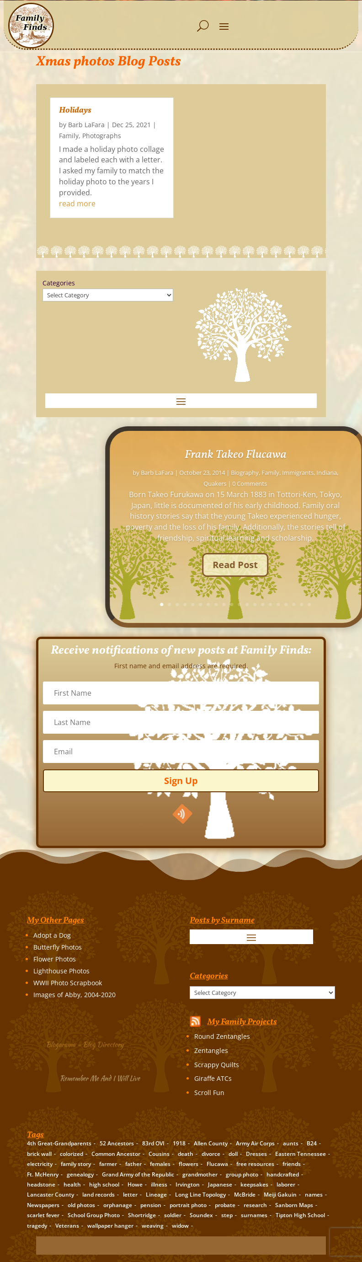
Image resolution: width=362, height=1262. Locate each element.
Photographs (101, 135)
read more (77, 204)
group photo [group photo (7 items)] (242, 1174)
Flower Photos (54, 959)
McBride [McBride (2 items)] (245, 1194)
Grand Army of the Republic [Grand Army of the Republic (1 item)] (138, 1174)
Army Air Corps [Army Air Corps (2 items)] (255, 1143)
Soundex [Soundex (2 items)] (201, 1215)
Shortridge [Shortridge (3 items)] (142, 1215)
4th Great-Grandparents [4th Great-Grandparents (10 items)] (59, 1143)
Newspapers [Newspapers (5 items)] (43, 1205)
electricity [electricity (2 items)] (40, 1164)
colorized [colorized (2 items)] (71, 1154)
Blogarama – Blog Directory (89, 1043)
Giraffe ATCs (213, 1078)
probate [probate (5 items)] (225, 1205)
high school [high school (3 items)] (104, 1184)
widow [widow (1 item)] (180, 1226)
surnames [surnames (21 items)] (254, 1215)
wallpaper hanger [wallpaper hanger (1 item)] (110, 1226)
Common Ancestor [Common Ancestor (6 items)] (115, 1154)
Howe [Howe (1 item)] (135, 1184)
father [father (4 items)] (133, 1164)
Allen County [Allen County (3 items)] (211, 1143)
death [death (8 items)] (185, 1154)
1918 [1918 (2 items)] (179, 1143)
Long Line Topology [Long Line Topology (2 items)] (200, 1194)
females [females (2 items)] (160, 1164)
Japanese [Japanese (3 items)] (220, 1184)
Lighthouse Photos (61, 971)
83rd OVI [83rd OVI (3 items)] (153, 1143)
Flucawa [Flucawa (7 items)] (217, 1164)
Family (69, 135)
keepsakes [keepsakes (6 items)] (254, 1184)
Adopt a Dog (52, 935)
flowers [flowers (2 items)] (188, 1164)
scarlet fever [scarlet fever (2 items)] (43, 1215)
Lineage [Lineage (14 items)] (156, 1194)
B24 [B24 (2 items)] (312, 1143)
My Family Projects (242, 1022)
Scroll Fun (209, 1092)
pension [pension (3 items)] (150, 1205)
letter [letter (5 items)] (130, 1194)
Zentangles (211, 1050)
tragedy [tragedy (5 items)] (37, 1226)
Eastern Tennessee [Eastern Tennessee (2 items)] (300, 1154)
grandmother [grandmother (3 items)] (200, 1174)
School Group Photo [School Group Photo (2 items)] (94, 1215)
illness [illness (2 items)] (159, 1184)
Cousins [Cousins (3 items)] (159, 1154)
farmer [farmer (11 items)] (108, 1164)
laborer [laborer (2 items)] (286, 1184)
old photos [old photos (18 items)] (81, 1205)
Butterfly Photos (57, 947)
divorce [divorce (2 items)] (211, 1154)
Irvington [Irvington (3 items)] (188, 1184)
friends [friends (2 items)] (291, 1164)
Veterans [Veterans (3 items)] (67, 1226)
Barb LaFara (86, 124)
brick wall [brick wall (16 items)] (39, 1154)
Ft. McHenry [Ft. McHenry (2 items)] (43, 1174)
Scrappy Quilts (216, 1064)
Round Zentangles (222, 1036)
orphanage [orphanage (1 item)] (117, 1205)
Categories (59, 283)
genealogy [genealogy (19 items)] (80, 1174)
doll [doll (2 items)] (233, 1154)
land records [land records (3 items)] (98, 1194)
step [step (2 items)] (227, 1215)
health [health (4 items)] (72, 1184)
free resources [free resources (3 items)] (255, 1164)
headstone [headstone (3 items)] (41, 1184)
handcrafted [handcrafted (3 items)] (282, 1174)
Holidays (75, 110)
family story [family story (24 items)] (76, 1164)
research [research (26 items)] (255, 1205)
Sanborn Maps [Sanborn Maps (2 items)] (294, 1205)
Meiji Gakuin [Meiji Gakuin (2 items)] (280, 1194)
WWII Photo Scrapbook (67, 982)
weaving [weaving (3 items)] (153, 1226)
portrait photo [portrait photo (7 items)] (188, 1205)
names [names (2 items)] (314, 1194)
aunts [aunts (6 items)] (290, 1143)
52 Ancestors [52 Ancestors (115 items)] (117, 1143)
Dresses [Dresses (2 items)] (256, 1154)
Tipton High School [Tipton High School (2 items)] (300, 1215)
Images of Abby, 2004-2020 (74, 994)
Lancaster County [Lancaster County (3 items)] (50, 1194)
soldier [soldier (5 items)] (172, 1215)
